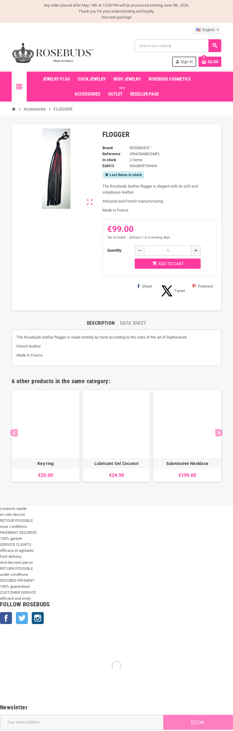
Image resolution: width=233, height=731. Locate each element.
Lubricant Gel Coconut (116, 463)
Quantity (114, 250)
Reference (111, 154)
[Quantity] (167, 250)
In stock (109, 160)
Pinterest (202, 286)
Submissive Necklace (187, 463)
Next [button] (219, 433)
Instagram (38, 618)
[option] (45, 439)
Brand (107, 148)
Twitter (22, 618)
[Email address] (81, 722)
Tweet (172, 290)
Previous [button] (14, 433)
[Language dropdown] (207, 29)
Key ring (45, 463)
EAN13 (108, 166)
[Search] (178, 45)
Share (144, 286)
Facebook (6, 618)
